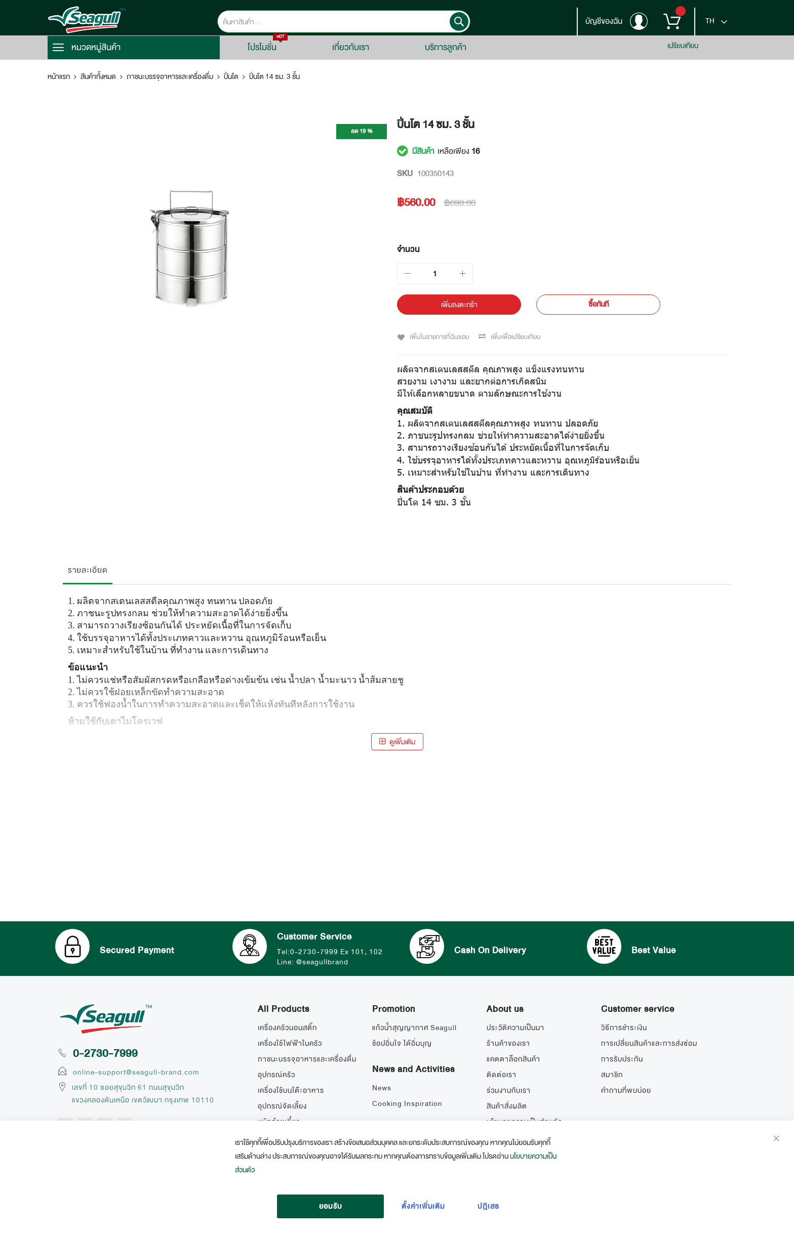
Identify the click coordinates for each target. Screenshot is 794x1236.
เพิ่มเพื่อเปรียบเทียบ (515, 337)
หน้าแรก (59, 76)
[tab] (87, 572)
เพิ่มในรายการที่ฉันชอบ (439, 337)
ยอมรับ (330, 1206)
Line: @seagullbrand (313, 961)
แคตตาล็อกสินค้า (513, 1059)
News (381, 1088)
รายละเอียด (87, 569)
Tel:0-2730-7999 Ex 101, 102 (331, 951)
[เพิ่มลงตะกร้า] (459, 304)
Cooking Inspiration (407, 1103)
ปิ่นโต (231, 76)
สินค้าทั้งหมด (98, 76)
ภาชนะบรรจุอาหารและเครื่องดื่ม (170, 76)
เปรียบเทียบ (682, 45)
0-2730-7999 (105, 1053)
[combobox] (344, 21)
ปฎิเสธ (488, 1206)
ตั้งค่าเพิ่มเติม (423, 1206)
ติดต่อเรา (502, 1075)
